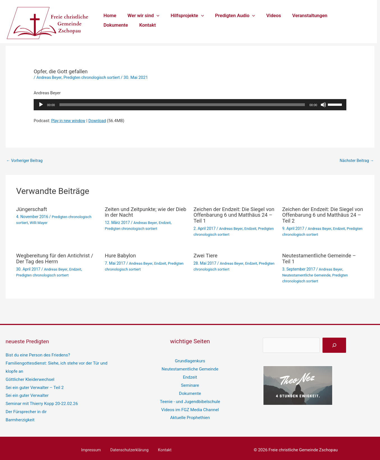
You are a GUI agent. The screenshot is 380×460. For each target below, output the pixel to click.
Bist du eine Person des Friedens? (37, 353)
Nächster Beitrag (355, 160)
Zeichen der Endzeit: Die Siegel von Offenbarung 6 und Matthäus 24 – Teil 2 (320, 215)
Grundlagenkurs (190, 359)
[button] (154, 15)
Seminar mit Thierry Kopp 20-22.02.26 (41, 400)
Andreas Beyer (49, 77)
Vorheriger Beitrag (25, 160)
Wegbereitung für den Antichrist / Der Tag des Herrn (55, 258)
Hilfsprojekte (182, 15)
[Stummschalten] (323, 104)
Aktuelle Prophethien (190, 414)
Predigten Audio (229, 15)
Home (109, 15)
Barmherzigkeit (20, 416)
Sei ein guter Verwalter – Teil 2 (34, 384)
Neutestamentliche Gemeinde (308, 274)
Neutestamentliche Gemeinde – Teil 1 (321, 258)
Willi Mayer (40, 223)
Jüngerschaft (32, 209)
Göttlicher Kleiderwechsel (29, 376)
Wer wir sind (141, 15)
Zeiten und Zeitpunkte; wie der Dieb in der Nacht (142, 212)
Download (100, 120)
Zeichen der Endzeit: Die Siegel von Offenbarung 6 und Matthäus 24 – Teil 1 (232, 215)
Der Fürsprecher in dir (26, 408)
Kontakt (111, 25)
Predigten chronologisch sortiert (95, 77)
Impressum (94, 446)
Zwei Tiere (206, 255)
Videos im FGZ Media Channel (190, 406)
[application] (190, 104)
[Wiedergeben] (41, 104)
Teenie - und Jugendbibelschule (190, 398)
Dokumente (340, 15)
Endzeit (166, 223)
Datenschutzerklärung (129, 446)
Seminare (190, 383)
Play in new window (69, 120)
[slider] (182, 104)
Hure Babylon (121, 255)
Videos (266, 15)
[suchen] (334, 344)
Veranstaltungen (300, 15)
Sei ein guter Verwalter (27, 392)
